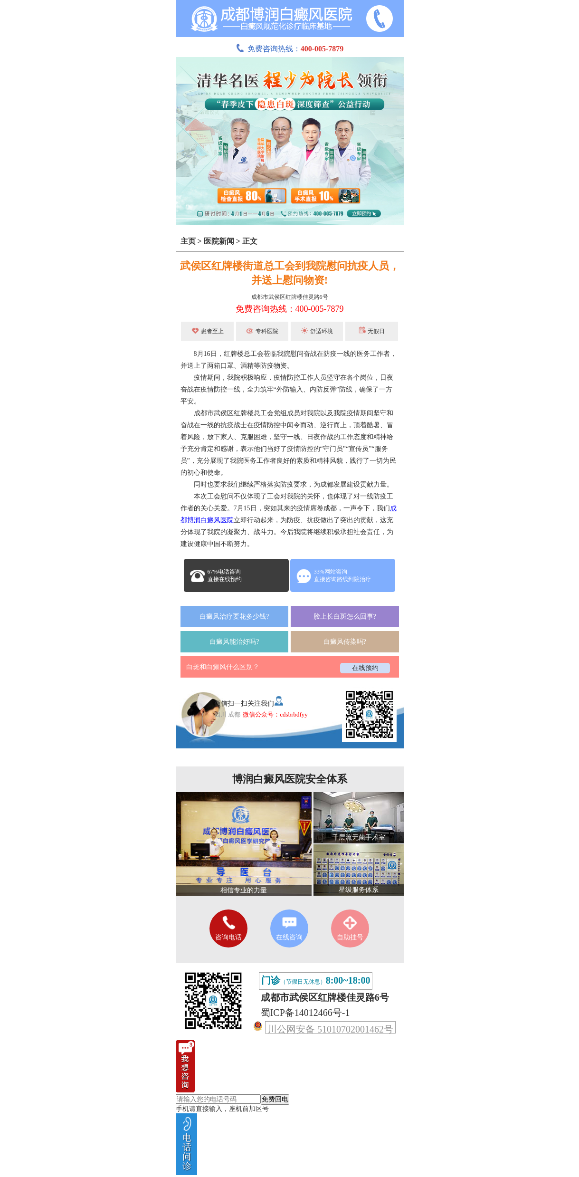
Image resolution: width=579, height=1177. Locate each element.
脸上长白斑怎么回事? (344, 616)
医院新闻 (219, 241)
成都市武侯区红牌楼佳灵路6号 (289, 297)
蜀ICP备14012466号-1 (305, 1012)
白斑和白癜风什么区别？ (222, 666)
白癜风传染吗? (344, 641)
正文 (249, 241)
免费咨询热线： (290, 49)
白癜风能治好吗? (234, 641)
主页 (188, 241)
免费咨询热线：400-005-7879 (290, 309)
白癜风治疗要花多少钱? (234, 616)
